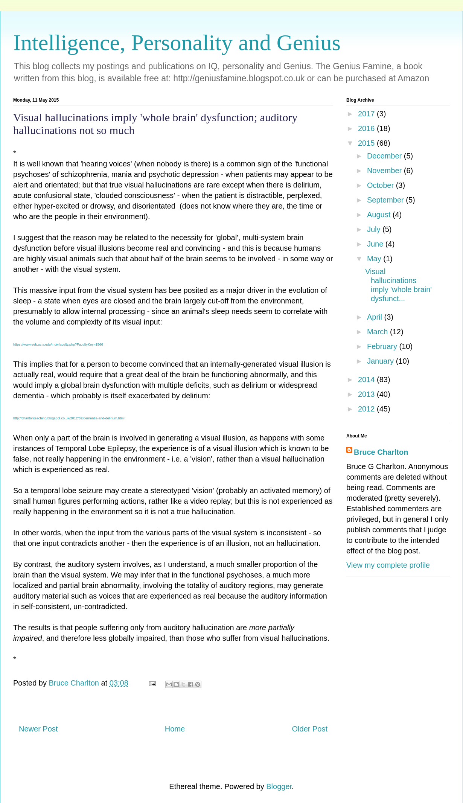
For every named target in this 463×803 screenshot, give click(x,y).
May (375, 258)
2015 (367, 143)
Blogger (279, 786)
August (380, 214)
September (386, 200)
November (385, 170)
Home (175, 729)
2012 (367, 409)
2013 (367, 394)
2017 (367, 114)
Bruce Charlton (381, 452)
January (381, 361)
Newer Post (38, 729)
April (375, 317)
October (381, 185)
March (378, 332)
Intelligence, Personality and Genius (177, 42)
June (376, 244)
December (385, 156)
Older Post (309, 729)
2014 (367, 379)
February (383, 346)
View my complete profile (388, 565)
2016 (367, 128)
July (374, 229)
